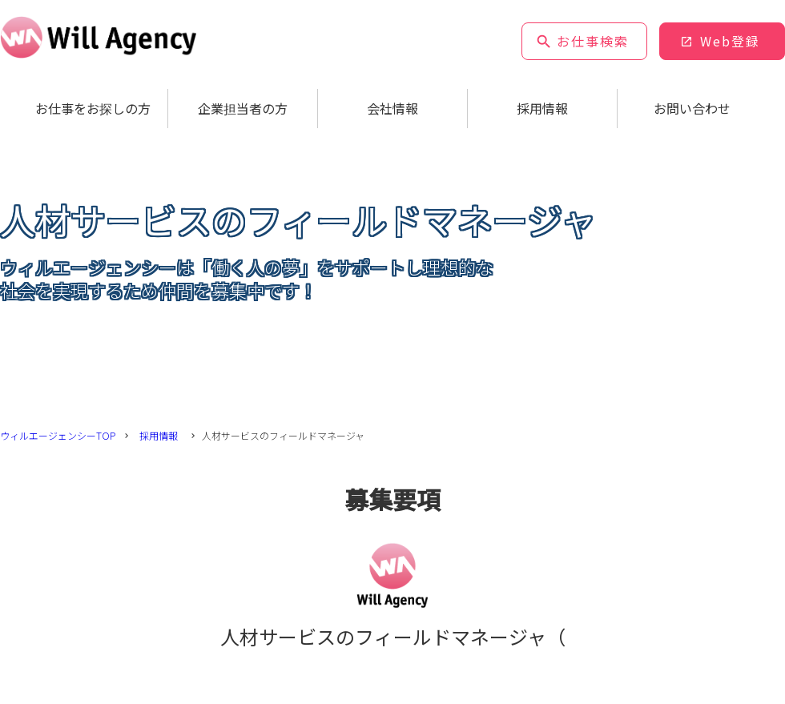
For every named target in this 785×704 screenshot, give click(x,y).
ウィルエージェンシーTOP (57, 435)
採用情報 (542, 108)
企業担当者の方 (243, 108)
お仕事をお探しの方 (93, 108)
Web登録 (730, 40)
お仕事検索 (593, 40)
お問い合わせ (692, 108)
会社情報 (392, 108)
